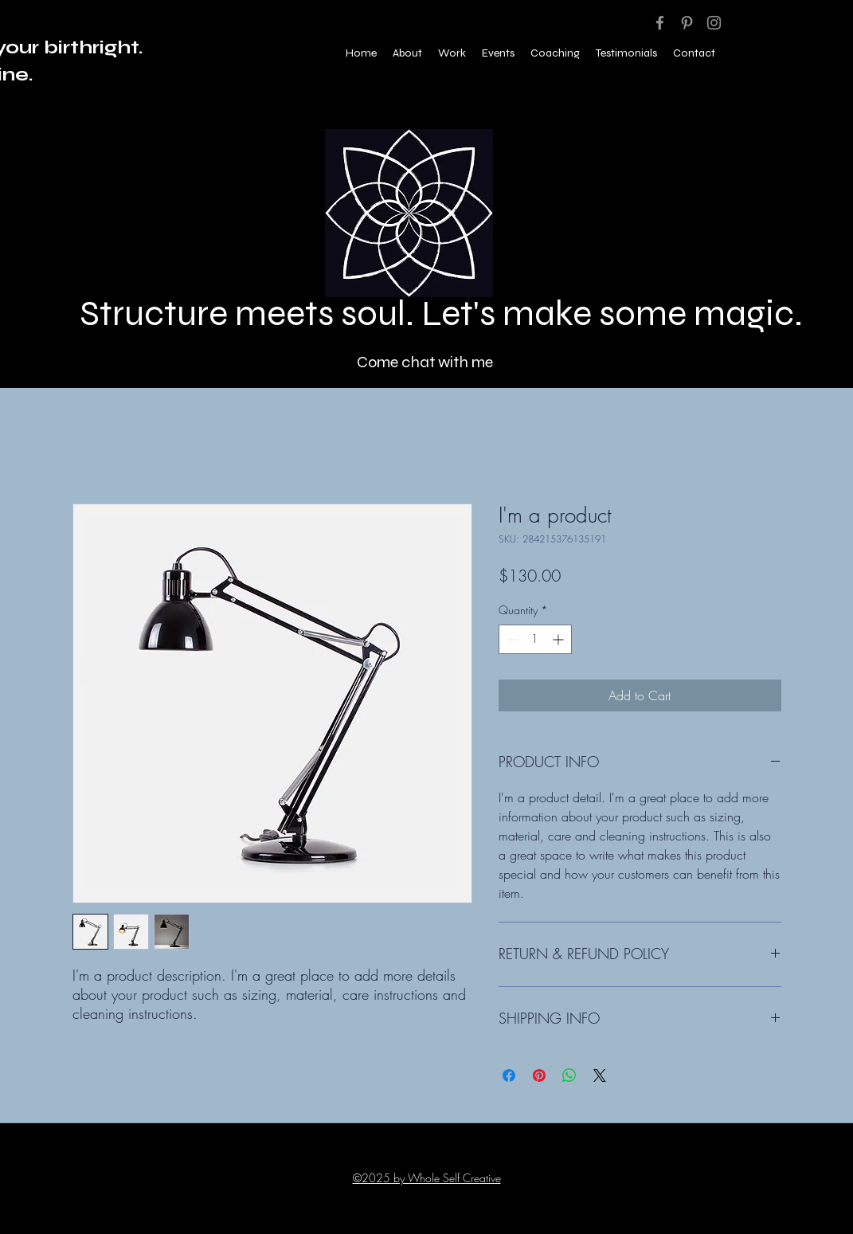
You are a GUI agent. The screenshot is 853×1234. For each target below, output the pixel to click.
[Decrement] (511, 639)
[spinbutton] (535, 639)
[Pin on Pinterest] (539, 1075)
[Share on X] (599, 1075)
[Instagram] (714, 23)
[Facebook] (660, 23)
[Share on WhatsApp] (569, 1075)
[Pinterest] (687, 23)
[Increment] (559, 639)
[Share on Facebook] (508, 1075)
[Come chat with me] (426, 361)
